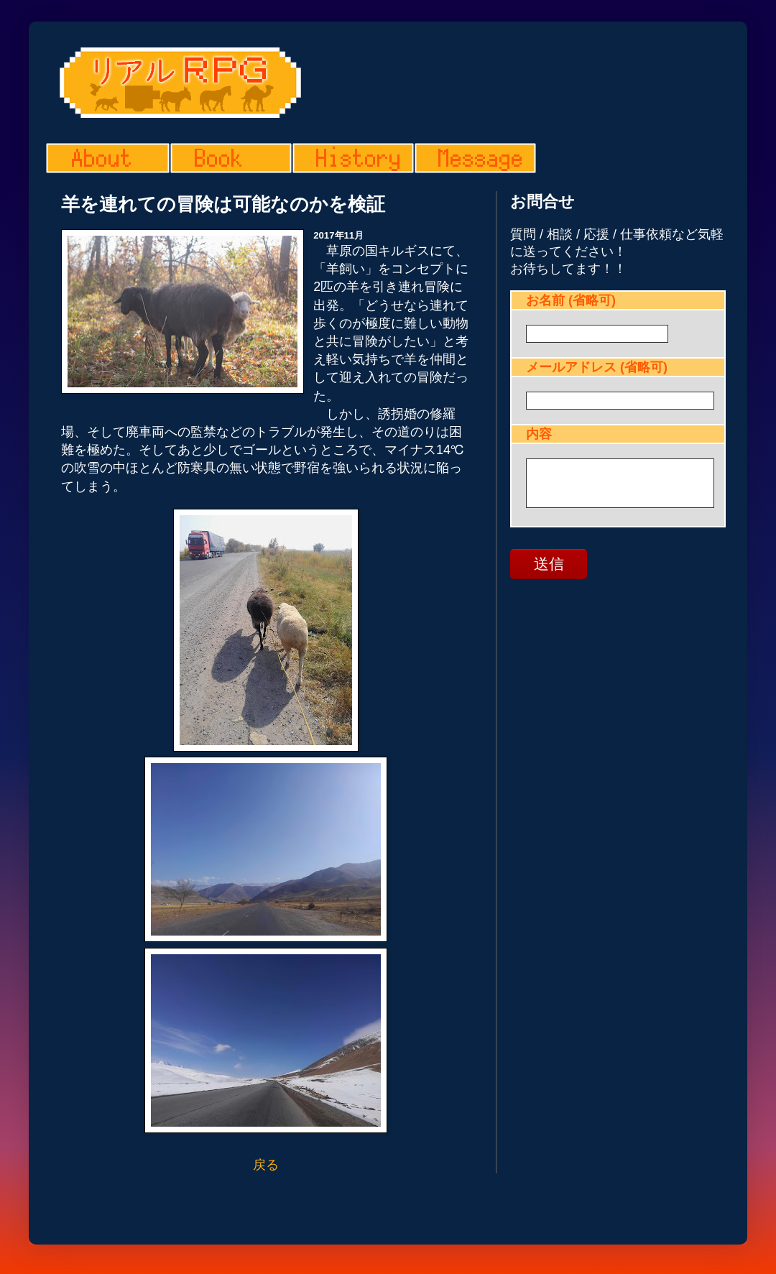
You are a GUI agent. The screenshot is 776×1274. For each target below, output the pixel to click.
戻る (266, 1165)
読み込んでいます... (618, 414)
